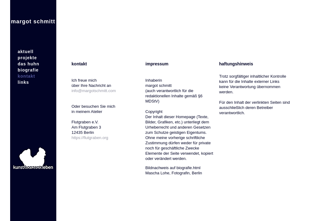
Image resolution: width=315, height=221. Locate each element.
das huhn (28, 63)
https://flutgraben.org (90, 137)
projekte (27, 57)
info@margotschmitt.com (94, 90)
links (23, 82)
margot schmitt (33, 21)
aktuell (26, 51)
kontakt (26, 76)
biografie (28, 70)
